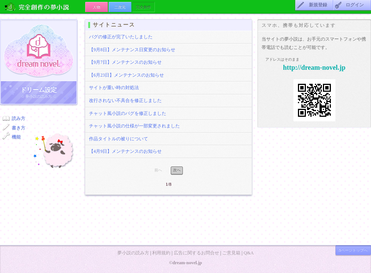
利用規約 (161, 253)
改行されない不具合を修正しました (125, 100)
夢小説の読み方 (133, 253)
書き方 (18, 127)
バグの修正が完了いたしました (121, 36)
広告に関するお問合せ (196, 253)
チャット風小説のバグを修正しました (127, 113)
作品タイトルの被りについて (118, 138)
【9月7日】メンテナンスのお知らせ (125, 62)
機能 (16, 137)
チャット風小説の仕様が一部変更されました (134, 126)
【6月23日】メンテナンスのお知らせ (126, 75)
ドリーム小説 (38, 50)
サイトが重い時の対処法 (114, 87)
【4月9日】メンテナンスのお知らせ (125, 151)
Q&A (248, 253)
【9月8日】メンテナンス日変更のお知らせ (132, 49)
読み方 (18, 118)
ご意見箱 (231, 253)
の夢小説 (42, 6)
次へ (177, 170)
